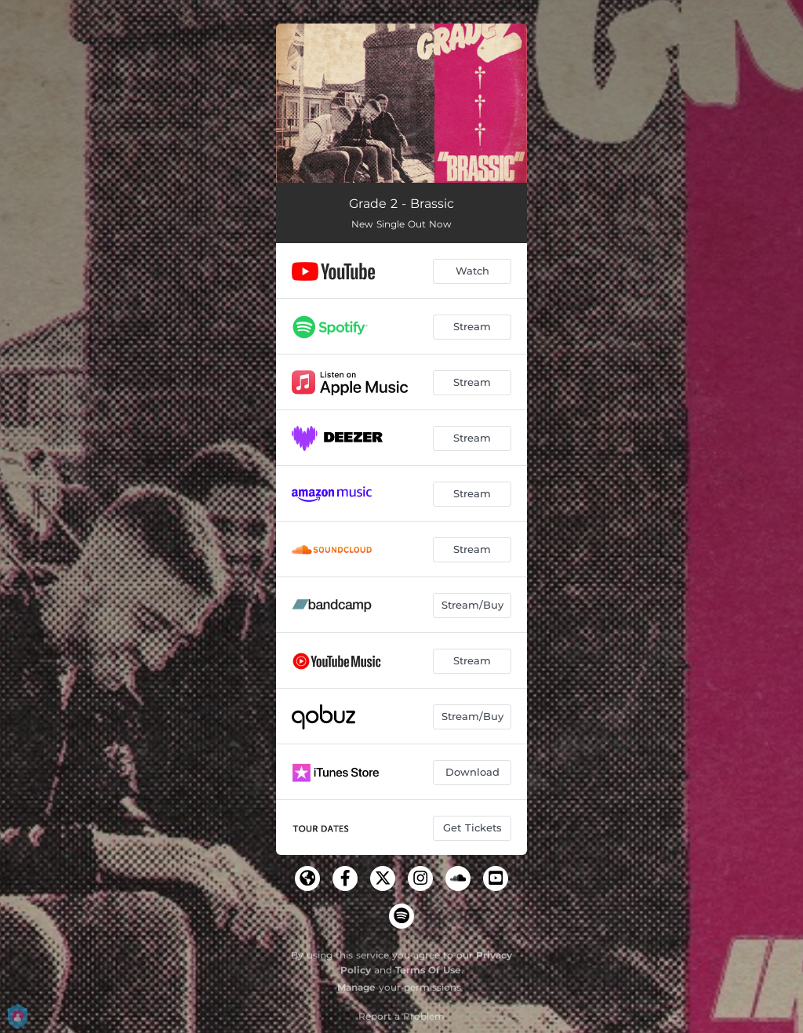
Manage (356, 987)
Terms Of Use (428, 970)
